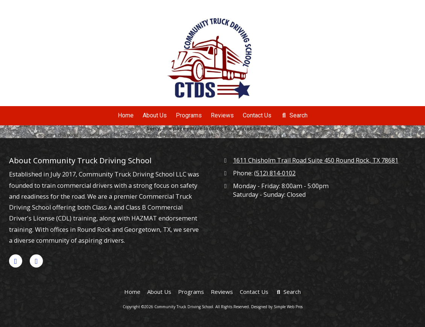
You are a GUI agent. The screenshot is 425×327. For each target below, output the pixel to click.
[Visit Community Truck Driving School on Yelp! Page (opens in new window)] (36, 261)
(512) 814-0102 (275, 173)
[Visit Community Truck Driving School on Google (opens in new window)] (15, 261)
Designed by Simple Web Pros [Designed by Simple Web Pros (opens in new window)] (277, 306)
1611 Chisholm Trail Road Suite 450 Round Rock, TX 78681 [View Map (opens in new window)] (315, 160)
